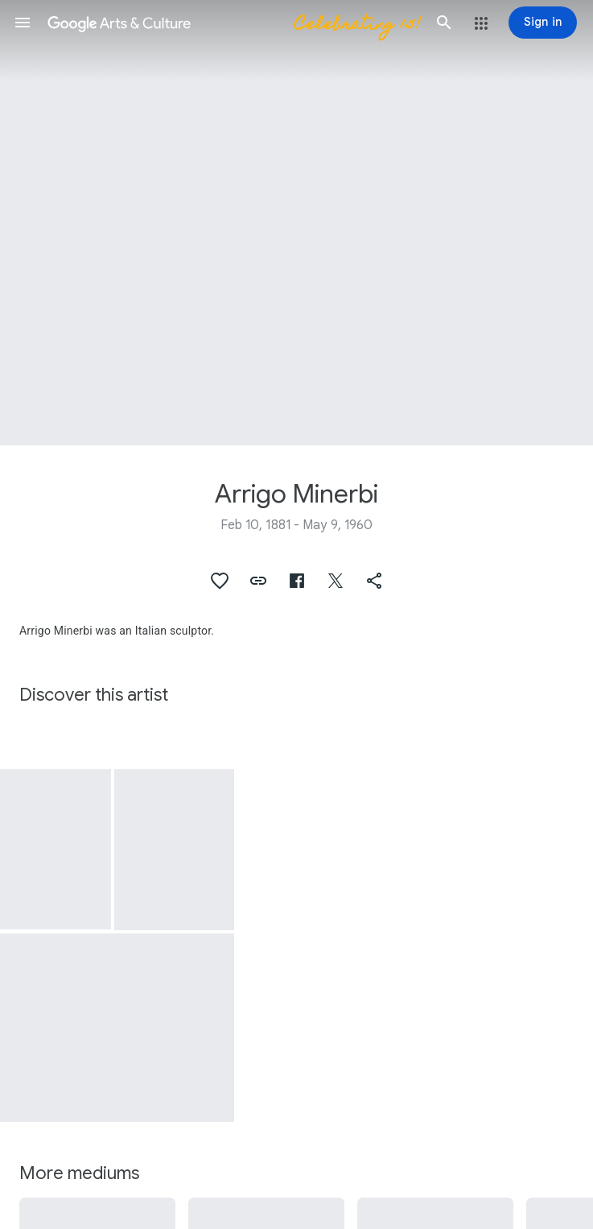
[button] (22, 22)
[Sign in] (543, 22)
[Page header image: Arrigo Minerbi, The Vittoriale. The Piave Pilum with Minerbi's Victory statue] (296, 222)
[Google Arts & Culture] (233, 22)
